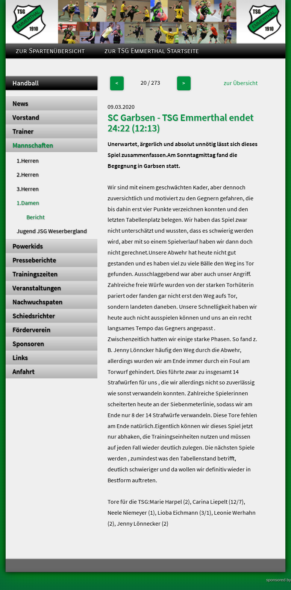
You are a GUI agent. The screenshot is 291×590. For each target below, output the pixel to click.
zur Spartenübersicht (50, 51)
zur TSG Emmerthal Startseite (152, 51)
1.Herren (28, 160)
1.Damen (28, 202)
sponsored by (278, 580)
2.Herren (28, 174)
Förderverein (31, 330)
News (20, 103)
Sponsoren (28, 344)
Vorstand (25, 117)
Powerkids (27, 246)
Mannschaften (32, 145)
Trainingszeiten (35, 274)
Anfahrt (23, 371)
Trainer (22, 131)
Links (20, 358)
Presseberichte (34, 260)
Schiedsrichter (33, 316)
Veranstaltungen (36, 288)
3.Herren (28, 188)
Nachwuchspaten (37, 302)
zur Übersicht (241, 83)
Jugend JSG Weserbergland (52, 231)
